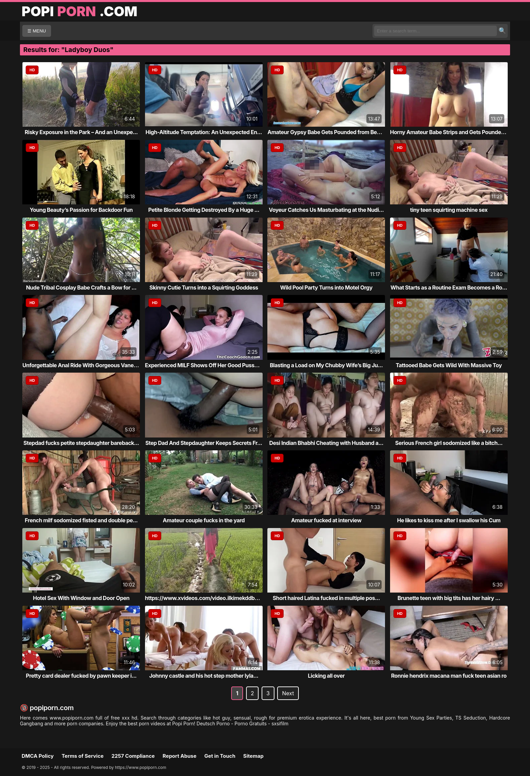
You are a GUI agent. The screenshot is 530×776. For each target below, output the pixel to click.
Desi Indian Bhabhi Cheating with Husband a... (326, 443)
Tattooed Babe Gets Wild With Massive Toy (449, 365)
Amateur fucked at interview (326, 520)
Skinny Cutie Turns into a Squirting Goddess (203, 287)
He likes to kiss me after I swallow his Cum (449, 520)
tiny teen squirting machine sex (448, 209)
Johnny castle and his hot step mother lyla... (203, 675)
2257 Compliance (133, 756)
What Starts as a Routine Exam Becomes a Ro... (448, 287)
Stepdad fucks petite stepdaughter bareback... (81, 443)
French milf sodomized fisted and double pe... (81, 520)
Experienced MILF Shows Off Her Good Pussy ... (204, 365)
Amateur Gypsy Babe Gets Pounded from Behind (327, 132)
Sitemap (253, 756)
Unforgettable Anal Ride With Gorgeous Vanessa (82, 365)
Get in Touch (219, 756)
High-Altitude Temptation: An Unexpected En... (204, 132)
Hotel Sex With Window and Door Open (81, 598)
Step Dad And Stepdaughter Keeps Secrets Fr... (203, 443)
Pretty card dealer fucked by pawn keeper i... (81, 675)
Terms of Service (82, 756)
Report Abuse (179, 756)
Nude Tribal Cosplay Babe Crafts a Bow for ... (81, 287)
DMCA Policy (38, 756)
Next (288, 693)
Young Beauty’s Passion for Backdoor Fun (81, 209)
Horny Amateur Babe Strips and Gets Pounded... (449, 132)
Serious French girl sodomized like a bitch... (449, 443)
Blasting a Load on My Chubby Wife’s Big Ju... (326, 365)
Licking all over (326, 675)
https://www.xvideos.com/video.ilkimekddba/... (204, 598)
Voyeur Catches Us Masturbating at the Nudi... (326, 209)
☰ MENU (36, 30)
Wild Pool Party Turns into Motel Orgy (326, 287)
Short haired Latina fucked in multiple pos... (326, 598)
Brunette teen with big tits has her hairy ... (448, 598)
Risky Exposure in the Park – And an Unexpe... (81, 132)
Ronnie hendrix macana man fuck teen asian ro (449, 675)
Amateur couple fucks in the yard (204, 520)
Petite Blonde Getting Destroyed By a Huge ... (203, 209)
